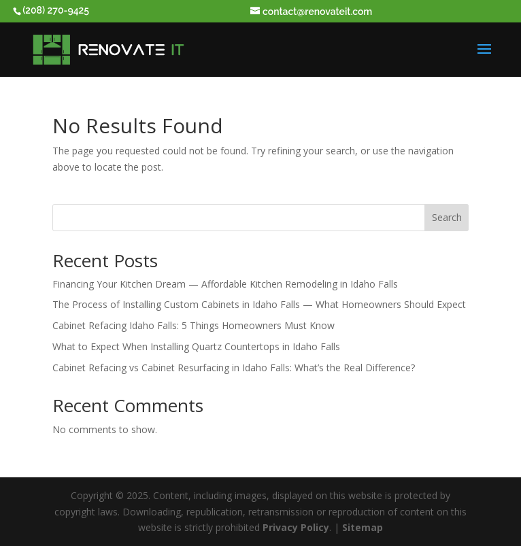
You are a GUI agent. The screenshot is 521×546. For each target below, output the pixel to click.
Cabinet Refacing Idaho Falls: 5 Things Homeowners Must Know (193, 325)
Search (447, 217)
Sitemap (362, 527)
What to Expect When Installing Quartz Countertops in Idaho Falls (196, 346)
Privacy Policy (296, 527)
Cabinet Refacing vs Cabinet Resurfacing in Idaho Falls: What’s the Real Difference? (233, 367)
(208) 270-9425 (55, 10)
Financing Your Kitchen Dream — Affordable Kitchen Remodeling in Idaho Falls (225, 283)
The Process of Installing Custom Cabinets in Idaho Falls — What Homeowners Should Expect (259, 304)
